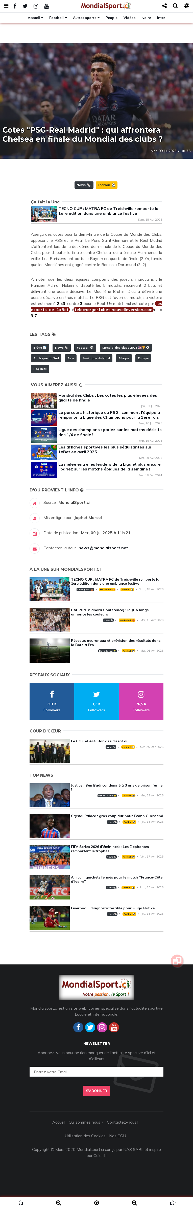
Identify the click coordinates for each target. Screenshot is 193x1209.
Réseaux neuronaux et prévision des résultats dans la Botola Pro (115, 642)
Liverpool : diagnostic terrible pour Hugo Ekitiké (113, 908)
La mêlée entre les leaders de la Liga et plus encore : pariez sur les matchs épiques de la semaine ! (109, 466)
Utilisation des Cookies (85, 1135)
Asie (70, 358)
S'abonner (96, 1090)
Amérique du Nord (96, 358)
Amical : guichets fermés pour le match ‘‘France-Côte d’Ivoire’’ (116, 879)
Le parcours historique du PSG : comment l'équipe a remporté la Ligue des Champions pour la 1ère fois (109, 415)
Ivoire (146, 17)
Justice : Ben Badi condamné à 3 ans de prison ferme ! (116, 787)
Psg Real (39, 369)
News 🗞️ (84, 185)
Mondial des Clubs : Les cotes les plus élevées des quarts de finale (107, 397)
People (111, 17)
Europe (143, 358)
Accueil (34, 17)
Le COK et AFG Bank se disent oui (100, 741)
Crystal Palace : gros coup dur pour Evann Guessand (117, 816)
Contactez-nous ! (122, 1122)
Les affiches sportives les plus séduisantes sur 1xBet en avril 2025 (105, 449)
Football (56, 17)
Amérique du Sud (46, 358)
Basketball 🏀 (127, 620)
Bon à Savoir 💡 (107, 651)
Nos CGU (117, 1135)
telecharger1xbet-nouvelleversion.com (113, 309)
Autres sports (84, 17)
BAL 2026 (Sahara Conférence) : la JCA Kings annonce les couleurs (110, 612)
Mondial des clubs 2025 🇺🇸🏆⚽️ (125, 347)
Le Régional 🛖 (85, 589)
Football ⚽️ (106, 185)
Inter (161, 17)
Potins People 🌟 (107, 795)
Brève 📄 (39, 347)
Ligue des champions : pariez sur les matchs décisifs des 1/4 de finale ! (110, 432)
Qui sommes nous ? (86, 1122)
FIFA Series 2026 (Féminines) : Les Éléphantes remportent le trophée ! (110, 848)
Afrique (123, 358)
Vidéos (129, 17)
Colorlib (100, 1155)
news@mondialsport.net (103, 547)
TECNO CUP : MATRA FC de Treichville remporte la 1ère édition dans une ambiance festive (108, 211)
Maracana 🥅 (107, 589)
